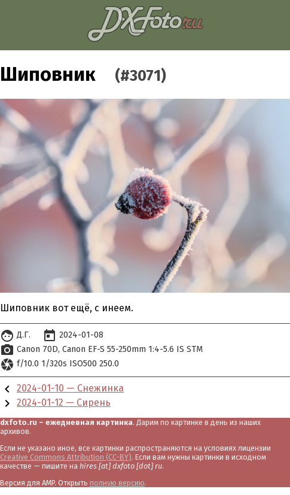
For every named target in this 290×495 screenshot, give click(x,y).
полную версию (117, 482)
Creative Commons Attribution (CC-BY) (66, 457)
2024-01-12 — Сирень (64, 402)
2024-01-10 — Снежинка (70, 388)
